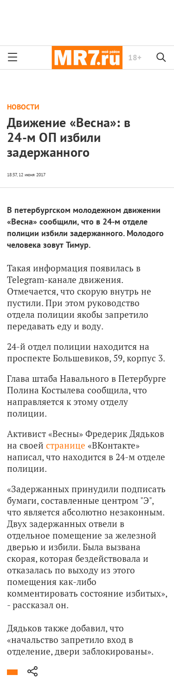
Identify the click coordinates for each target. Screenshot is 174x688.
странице (65, 445)
